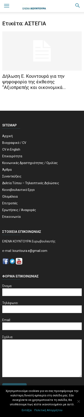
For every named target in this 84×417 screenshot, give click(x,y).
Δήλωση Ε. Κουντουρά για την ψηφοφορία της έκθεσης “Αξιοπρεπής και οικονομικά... (34, 81)
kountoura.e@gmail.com (29, 251)
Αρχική (7, 136)
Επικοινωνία (11, 216)
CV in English (11, 149)
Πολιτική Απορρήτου (48, 410)
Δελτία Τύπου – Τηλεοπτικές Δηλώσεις (30, 183)
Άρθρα (7, 169)
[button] (77, 6)
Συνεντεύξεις (12, 176)
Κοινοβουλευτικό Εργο (18, 190)
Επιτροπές (10, 203)
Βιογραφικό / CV (14, 143)
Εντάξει (27, 410)
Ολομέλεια (10, 196)
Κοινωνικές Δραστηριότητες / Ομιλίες (30, 163)
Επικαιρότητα (12, 156)
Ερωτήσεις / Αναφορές (19, 210)
